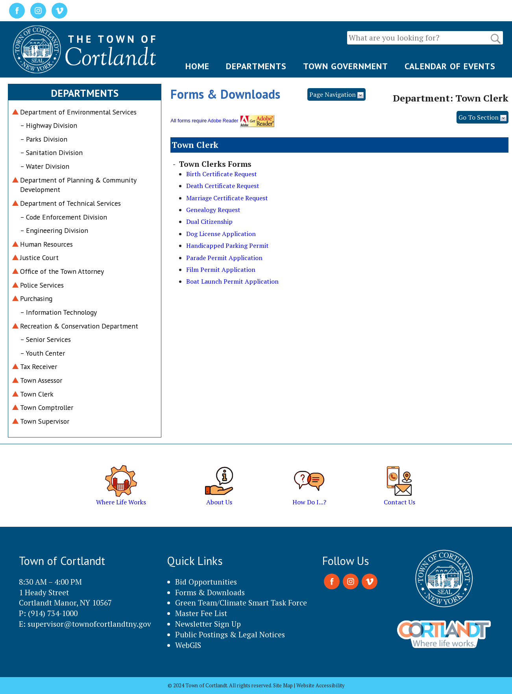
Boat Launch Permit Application (232, 281)
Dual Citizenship (209, 221)
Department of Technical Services (70, 203)
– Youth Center (42, 353)
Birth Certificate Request (221, 174)
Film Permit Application (220, 269)
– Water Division (44, 166)
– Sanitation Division (51, 152)
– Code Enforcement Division (63, 216)
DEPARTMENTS (256, 66)
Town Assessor (41, 380)
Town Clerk (37, 394)
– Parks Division (43, 139)
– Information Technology (58, 312)
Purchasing (36, 298)
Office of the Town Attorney (62, 271)
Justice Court (39, 257)
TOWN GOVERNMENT (345, 66)
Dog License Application (221, 233)
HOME (197, 66)
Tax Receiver (38, 366)
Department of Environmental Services (78, 111)
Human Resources (46, 244)
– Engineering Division (54, 230)
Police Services (42, 285)
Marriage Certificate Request (227, 198)
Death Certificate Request (222, 185)
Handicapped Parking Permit (227, 245)
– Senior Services (45, 339)
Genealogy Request (213, 209)
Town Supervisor (44, 421)
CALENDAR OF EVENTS (450, 66)
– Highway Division (48, 125)
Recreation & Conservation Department (79, 325)
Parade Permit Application (224, 257)
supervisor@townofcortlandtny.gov (89, 624)
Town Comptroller (46, 407)
